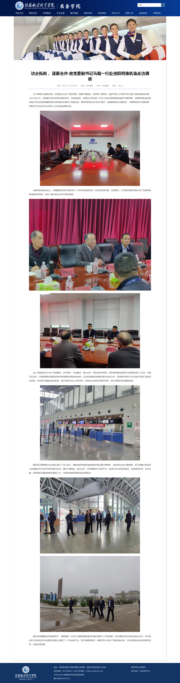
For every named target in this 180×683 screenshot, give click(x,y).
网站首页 (33, 13)
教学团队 (74, 13)
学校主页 (19, 13)
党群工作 (129, 13)
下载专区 (157, 13)
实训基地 (102, 13)
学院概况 (47, 13)
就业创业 (143, 13)
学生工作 (116, 13)
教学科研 (88, 13)
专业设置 (61, 13)
